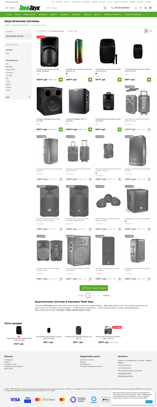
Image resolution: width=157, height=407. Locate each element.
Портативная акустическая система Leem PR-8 (108, 120)
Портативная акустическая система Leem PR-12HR (108, 70)
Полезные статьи (10, 364)
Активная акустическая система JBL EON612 (137, 170)
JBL (7, 78)
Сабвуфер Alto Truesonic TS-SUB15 (137, 219)
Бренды (95, 2)
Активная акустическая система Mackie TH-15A (48, 269)
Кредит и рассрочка (121, 2)
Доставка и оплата (86, 360)
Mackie (8, 84)
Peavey (8, 87)
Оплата (110, 2)
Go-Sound (9, 73)
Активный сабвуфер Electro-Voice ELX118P (48, 120)
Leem (110, 305)
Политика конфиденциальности (91, 366)
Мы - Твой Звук (57, 2)
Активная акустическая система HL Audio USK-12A (78, 170)
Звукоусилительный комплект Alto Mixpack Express (107, 219)
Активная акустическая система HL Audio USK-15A (137, 120)
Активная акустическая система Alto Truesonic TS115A (108, 170)
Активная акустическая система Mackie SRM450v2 (48, 70)
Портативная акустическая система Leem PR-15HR (137, 70)
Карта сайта (8, 368)
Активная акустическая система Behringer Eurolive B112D (48, 219)
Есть (7, 53)
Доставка (102, 2)
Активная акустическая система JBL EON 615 (49, 170)
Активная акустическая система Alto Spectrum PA (79, 70)
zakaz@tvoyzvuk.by (12, 2)
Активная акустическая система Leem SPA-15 (78, 337)
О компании (8, 360)
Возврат (133, 2)
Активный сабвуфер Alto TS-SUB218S (76, 120)
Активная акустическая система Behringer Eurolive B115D (77, 219)
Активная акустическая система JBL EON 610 (137, 269)
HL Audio (9, 75)
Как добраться (85, 364)
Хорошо (149, 402)
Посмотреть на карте (125, 376)
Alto (105, 305)
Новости (67, 2)
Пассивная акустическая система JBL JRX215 (78, 269)
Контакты (140, 2)
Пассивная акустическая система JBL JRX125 (107, 269)
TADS (8, 90)
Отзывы (148, 2)
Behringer (9, 67)
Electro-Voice (10, 70)
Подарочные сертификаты (81, 2)
